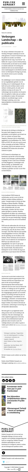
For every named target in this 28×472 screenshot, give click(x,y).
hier (17, 363)
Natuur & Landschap (7, 32)
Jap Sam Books (17, 349)
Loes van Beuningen (6, 46)
